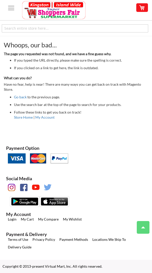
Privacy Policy (43, 239)
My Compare (48, 219)
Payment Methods (73, 239)
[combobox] (75, 28)
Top (141, 224)
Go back (20, 97)
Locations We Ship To (109, 239)
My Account (45, 117)
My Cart (27, 219)
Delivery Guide (19, 247)
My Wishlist (72, 219)
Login (12, 219)
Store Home (23, 117)
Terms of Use (18, 239)
